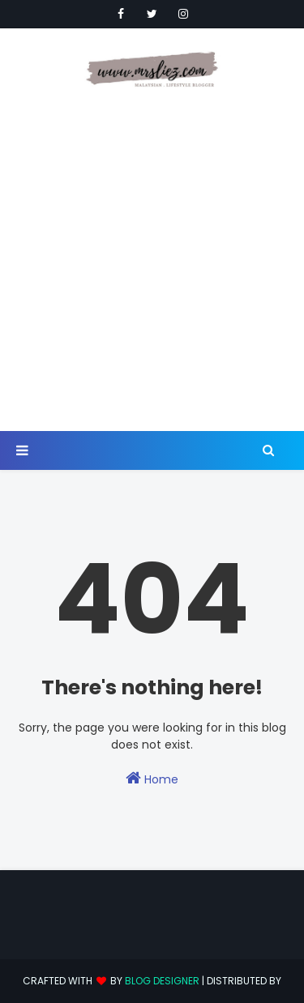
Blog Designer (162, 981)
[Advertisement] (152, 261)
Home (152, 778)
